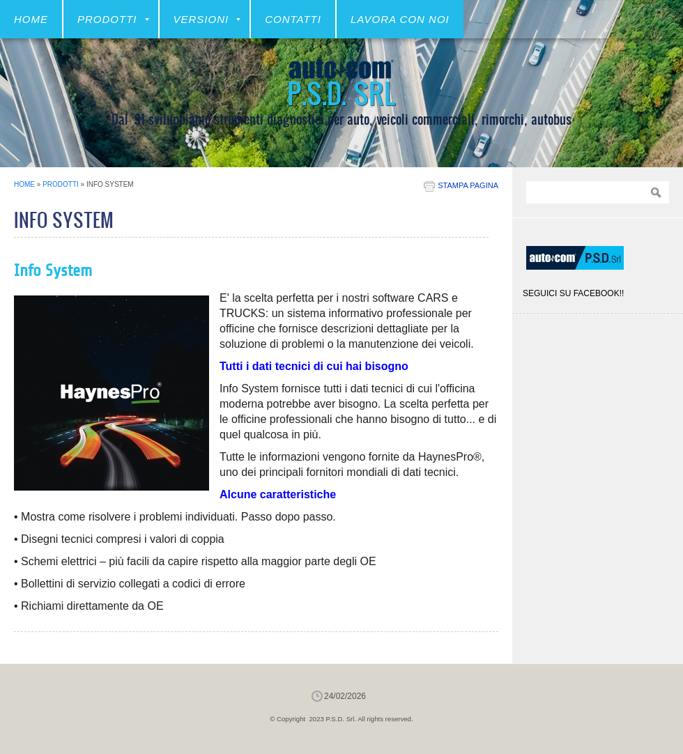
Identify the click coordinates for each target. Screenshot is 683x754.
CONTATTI (293, 19)
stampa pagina (468, 185)
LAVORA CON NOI (400, 19)
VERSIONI (207, 19)
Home (31, 19)
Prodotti (113, 19)
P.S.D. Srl (341, 92)
